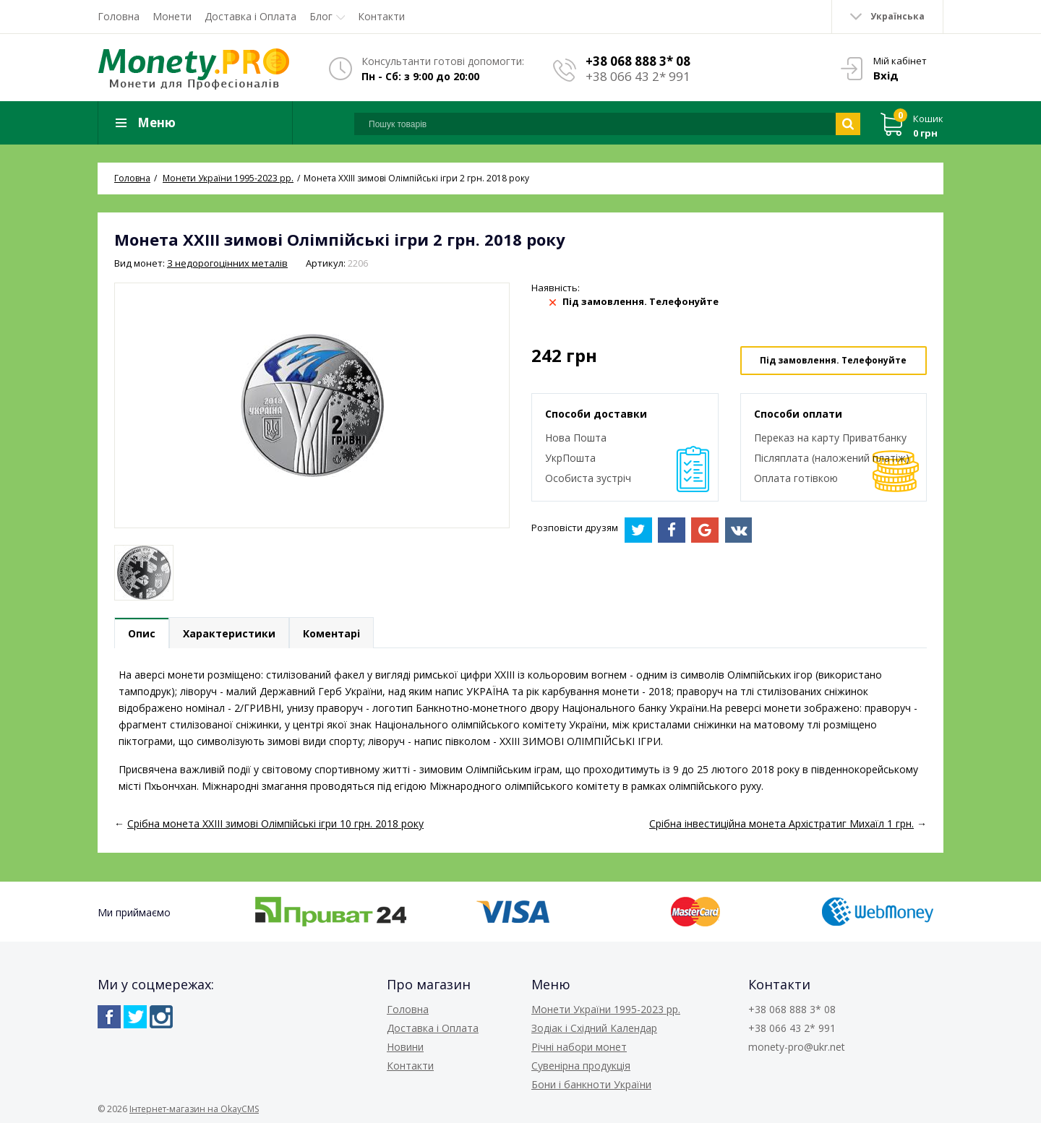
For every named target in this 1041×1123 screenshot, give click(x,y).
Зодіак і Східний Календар (594, 1028)
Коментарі (331, 633)
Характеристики (229, 633)
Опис (141, 633)
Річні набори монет (579, 1047)
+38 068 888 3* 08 (638, 61)
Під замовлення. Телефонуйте (833, 360)
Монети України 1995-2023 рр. (605, 1009)
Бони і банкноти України (591, 1084)
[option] (144, 573)
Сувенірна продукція (580, 1065)
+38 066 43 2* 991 (638, 76)
